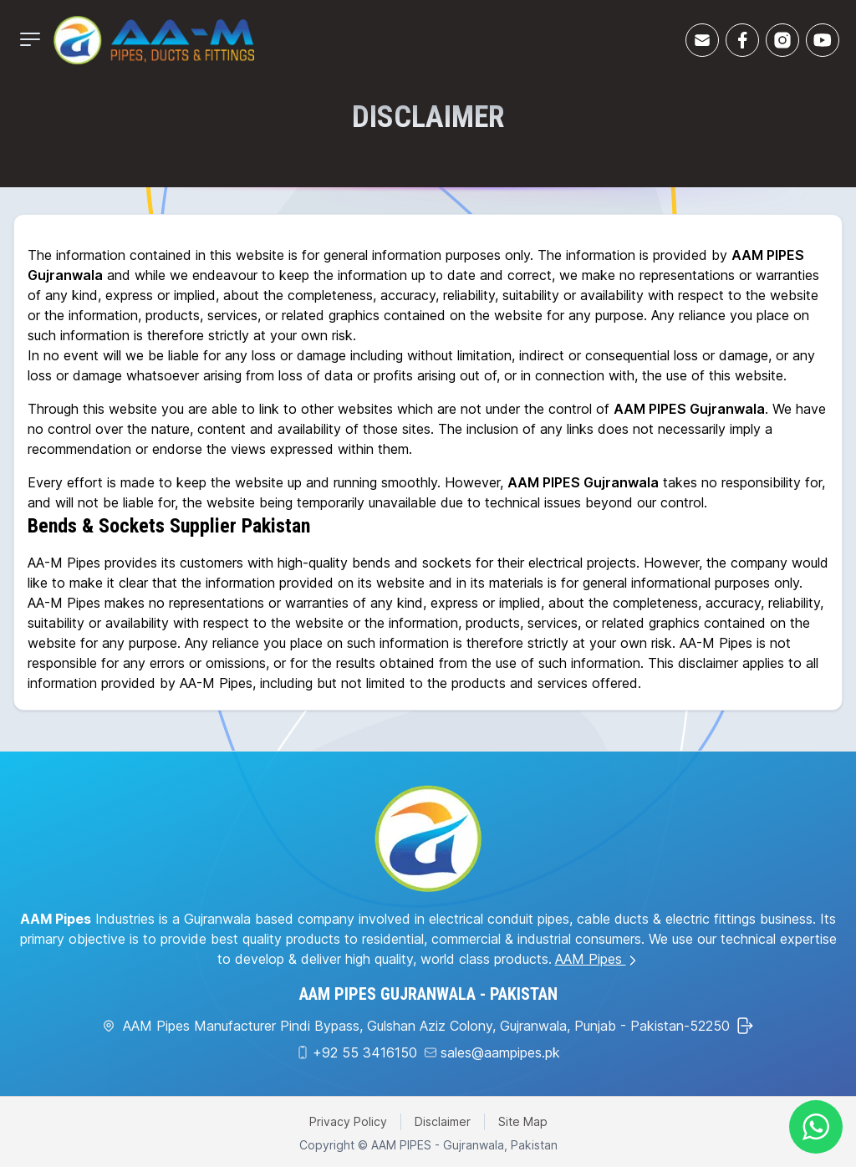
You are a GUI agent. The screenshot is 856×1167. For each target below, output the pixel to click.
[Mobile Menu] (30, 39)
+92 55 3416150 (365, 1052)
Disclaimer (443, 1121)
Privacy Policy (348, 1121)
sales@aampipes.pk (500, 1052)
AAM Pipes (597, 958)
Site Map (523, 1121)
